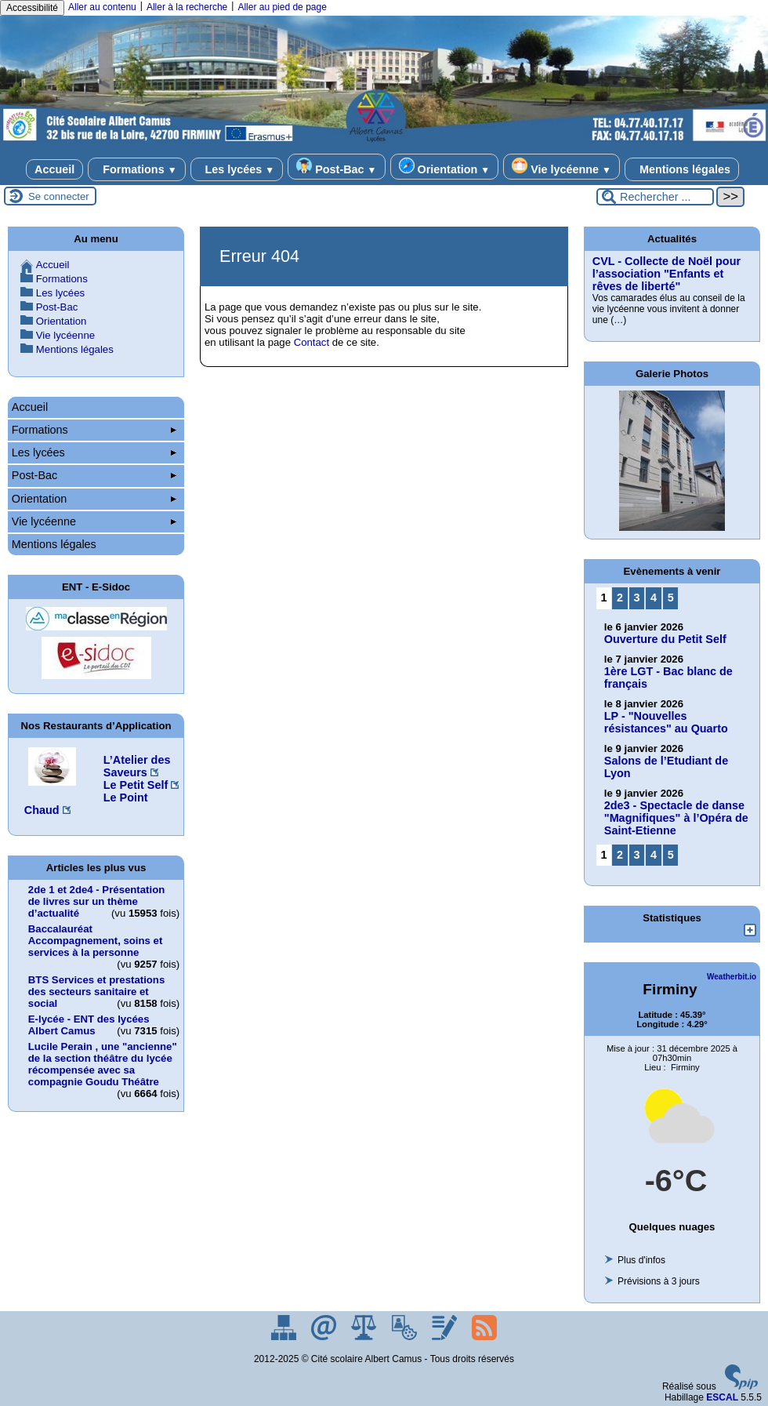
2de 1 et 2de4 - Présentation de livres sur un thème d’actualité (96, 901)
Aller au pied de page (281, 7)
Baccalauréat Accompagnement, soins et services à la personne (95, 940)
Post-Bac (336, 167)
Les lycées (237, 169)
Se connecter (58, 196)
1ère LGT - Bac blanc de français (668, 677)
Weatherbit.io (731, 976)
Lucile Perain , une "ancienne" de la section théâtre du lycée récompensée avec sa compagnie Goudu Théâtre (102, 1064)
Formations (136, 169)
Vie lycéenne (561, 167)
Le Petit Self (135, 785)
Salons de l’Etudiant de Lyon (666, 766)
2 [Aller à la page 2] (620, 597)
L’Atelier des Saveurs (137, 766)
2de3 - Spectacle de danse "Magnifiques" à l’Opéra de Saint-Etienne (676, 818)
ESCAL (722, 1397)
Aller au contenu (102, 7)
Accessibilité (32, 7)
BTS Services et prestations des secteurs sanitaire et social (96, 991)
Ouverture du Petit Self (665, 639)
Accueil (54, 169)
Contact (311, 342)
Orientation (445, 167)
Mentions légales (681, 169)
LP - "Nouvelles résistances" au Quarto (666, 722)
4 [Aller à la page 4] (653, 597)
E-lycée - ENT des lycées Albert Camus (89, 1025)
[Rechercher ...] (655, 196)
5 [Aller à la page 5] (671, 597)
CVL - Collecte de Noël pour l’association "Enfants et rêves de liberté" (666, 273)
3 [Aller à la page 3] (637, 597)
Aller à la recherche (187, 7)
